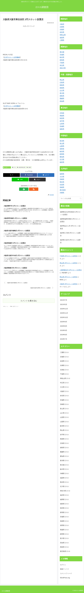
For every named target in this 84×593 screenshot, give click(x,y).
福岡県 (62, 174)
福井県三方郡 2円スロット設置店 (70, 234)
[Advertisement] (16, 39)
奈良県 (62, 32)
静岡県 (62, 154)
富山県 (62, 143)
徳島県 (62, 96)
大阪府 (29, 167)
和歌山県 (63, 35)
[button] (37, 179)
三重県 (62, 40)
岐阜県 (62, 151)
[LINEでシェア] (20, 179)
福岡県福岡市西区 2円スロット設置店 (70, 220)
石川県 (62, 159)
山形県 (62, 123)
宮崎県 (62, 179)
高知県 (62, 101)
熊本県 (62, 182)
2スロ (14, 167)
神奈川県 (63, 68)
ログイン (63, 565)
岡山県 (62, 80)
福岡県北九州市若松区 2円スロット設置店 (70, 213)
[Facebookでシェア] (28, 175)
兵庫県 (62, 27)
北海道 (62, 113)
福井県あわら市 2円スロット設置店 (70, 227)
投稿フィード (64, 569)
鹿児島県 (63, 190)
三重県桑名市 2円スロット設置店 (71, 270)
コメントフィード (66, 573)
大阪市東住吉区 (21, 167)
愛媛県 (62, 98)
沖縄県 (62, 192)
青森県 (62, 115)
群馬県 (62, 60)
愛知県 (62, 157)
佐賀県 (62, 184)
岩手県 (62, 121)
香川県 (62, 93)
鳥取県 (62, 85)
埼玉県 (62, 65)
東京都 (62, 52)
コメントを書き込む (28, 302)
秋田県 (62, 118)
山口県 (62, 90)
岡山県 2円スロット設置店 (68, 263)
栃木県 (62, 57)
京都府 (62, 29)
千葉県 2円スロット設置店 (68, 256)
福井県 (62, 162)
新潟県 (62, 141)
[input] (71, 198)
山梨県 (62, 146)
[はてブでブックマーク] (45, 175)
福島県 (62, 129)
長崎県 (62, 187)
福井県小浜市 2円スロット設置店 (70, 241)
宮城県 (62, 126)
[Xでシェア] (11, 175)
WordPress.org (65, 578)
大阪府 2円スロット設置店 (68, 284)
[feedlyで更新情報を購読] (26, 189)
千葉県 (62, 62)
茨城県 (62, 54)
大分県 (62, 176)
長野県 (62, 149)
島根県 (62, 88)
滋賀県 (62, 37)
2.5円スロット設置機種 (12, 57)
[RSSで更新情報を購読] (30, 189)
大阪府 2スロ (6, 167)
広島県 (62, 82)
